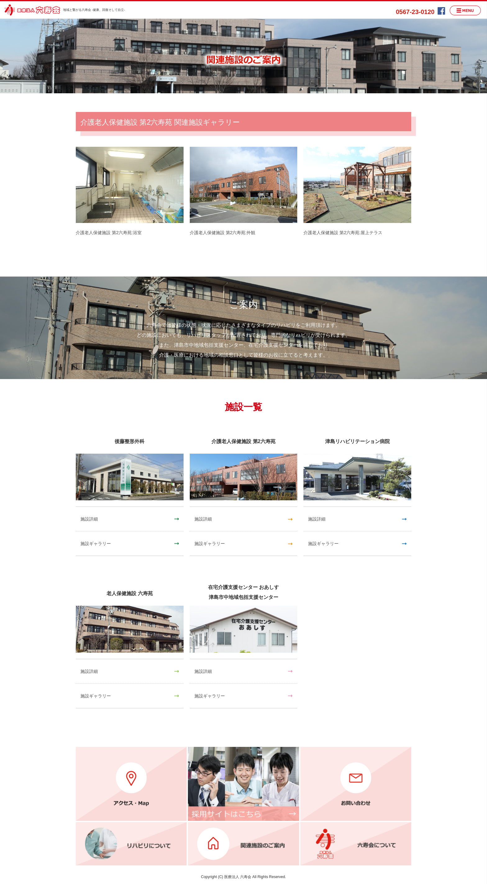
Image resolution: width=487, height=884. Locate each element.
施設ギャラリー (95, 543)
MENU (465, 10)
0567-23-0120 (415, 11)
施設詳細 (89, 518)
